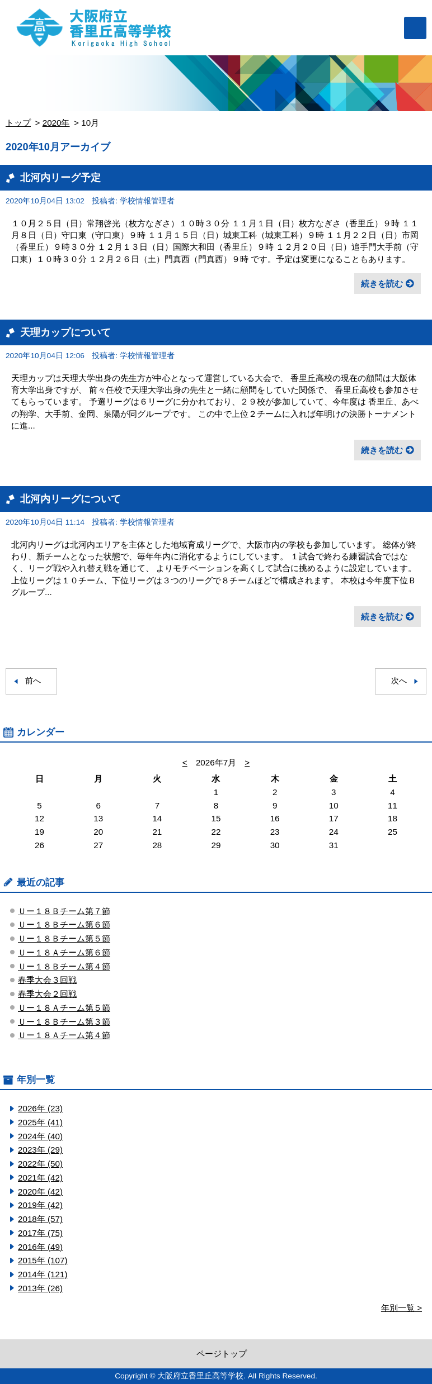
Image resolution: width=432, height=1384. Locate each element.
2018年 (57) (40, 1219)
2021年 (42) (40, 1177)
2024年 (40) (40, 1136)
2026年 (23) (40, 1108)
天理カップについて (65, 332)
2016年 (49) (40, 1247)
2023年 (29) (40, 1149)
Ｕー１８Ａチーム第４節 (64, 1035)
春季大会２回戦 (47, 993)
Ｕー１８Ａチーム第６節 (64, 952)
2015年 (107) (42, 1260)
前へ (33, 681)
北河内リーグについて (70, 499)
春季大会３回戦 (47, 980)
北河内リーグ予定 (60, 177)
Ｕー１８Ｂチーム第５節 (64, 938)
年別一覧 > (401, 1307)
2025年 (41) (40, 1122)
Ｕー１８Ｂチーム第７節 (64, 911)
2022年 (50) (40, 1163)
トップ (18, 122)
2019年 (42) (40, 1205)
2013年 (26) (40, 1288)
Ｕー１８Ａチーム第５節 (64, 1007)
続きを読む (382, 283)
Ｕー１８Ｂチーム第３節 (64, 1021)
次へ (399, 681)
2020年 (56, 122)
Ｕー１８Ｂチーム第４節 (64, 966)
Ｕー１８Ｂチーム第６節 (64, 924)
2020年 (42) (40, 1191)
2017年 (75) (40, 1233)
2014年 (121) (42, 1274)
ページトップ (221, 1353)
